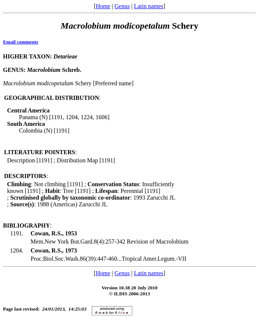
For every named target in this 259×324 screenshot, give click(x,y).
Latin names (148, 6)
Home (103, 6)
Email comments (20, 42)
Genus (122, 6)
